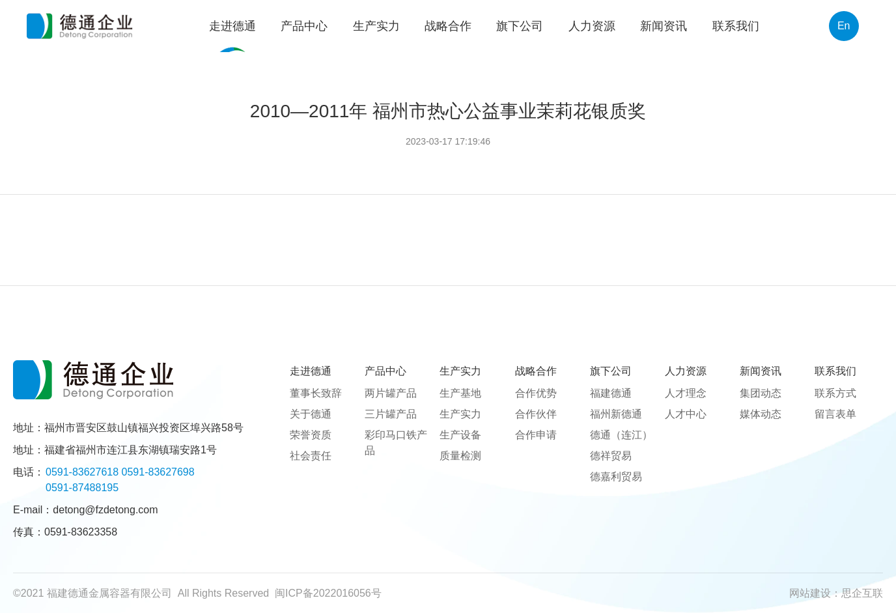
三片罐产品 (391, 414)
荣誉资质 (310, 434)
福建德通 (611, 393)
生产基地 (460, 393)
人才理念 (686, 393)
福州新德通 (616, 414)
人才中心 (686, 414)
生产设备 (460, 434)
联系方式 (835, 393)
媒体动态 (760, 414)
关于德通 (310, 414)
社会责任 (310, 455)
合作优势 (536, 393)
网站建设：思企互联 (836, 593)
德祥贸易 (611, 455)
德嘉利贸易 (616, 476)
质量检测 (460, 455)
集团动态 (760, 393)
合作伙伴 (536, 414)
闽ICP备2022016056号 (328, 593)
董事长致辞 (316, 393)
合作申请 (536, 434)
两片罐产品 (391, 393)
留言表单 (835, 414)
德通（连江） (621, 434)
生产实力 (460, 414)
